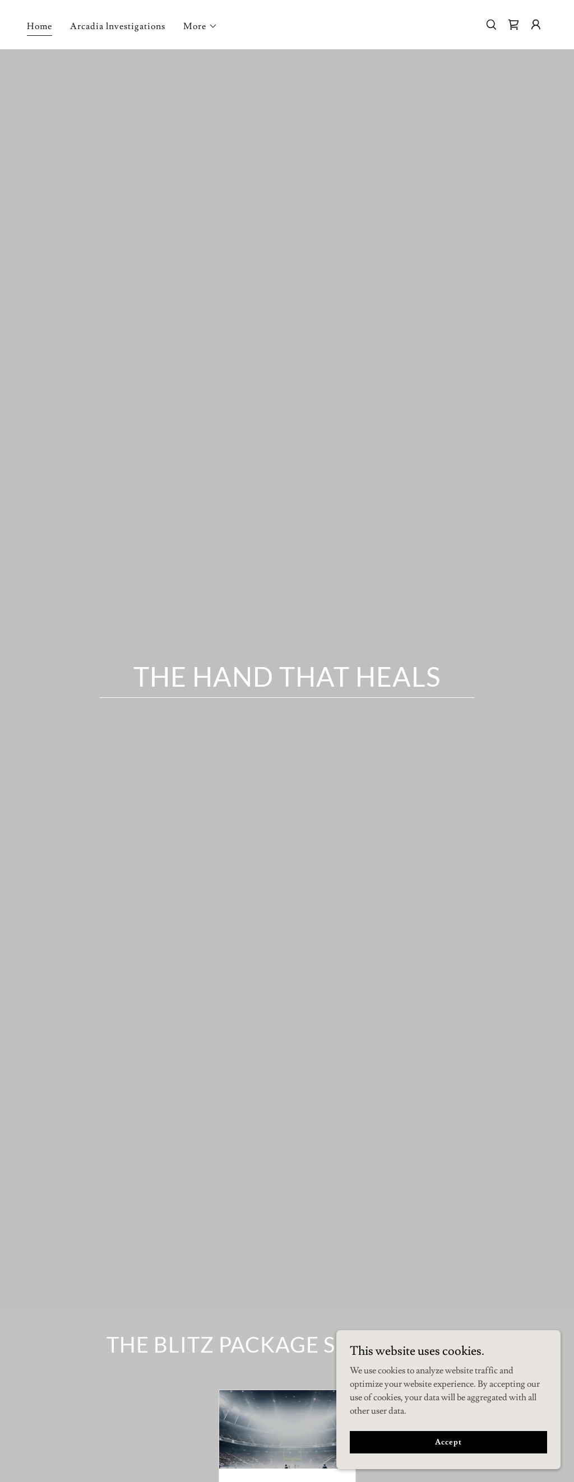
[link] (513, 24)
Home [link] (39, 26)
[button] (200, 26)
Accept (448, 1442)
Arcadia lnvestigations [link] (117, 26)
